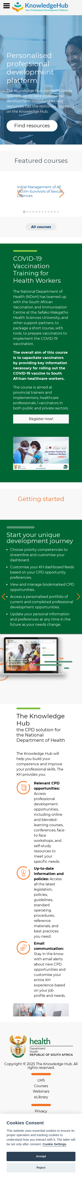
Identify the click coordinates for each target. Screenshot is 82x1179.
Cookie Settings (54, 1144)
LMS (41, 1080)
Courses (41, 1086)
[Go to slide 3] (30, 212)
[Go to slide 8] (45, 212)
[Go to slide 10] (51, 212)
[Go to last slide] (19, 194)
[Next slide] (62, 194)
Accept (41, 1156)
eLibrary (41, 1097)
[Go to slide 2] (27, 212)
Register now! (41, 419)
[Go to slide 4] (33, 212)
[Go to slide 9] (48, 212)
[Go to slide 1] (24, 211)
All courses (41, 227)
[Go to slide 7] (42, 212)
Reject (41, 1167)
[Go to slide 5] (36, 212)
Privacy (41, 1111)
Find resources (32, 126)
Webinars (41, 1091)
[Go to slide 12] (58, 212)
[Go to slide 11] (55, 212)
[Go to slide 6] (39, 212)
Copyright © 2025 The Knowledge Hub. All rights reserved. (41, 1066)
